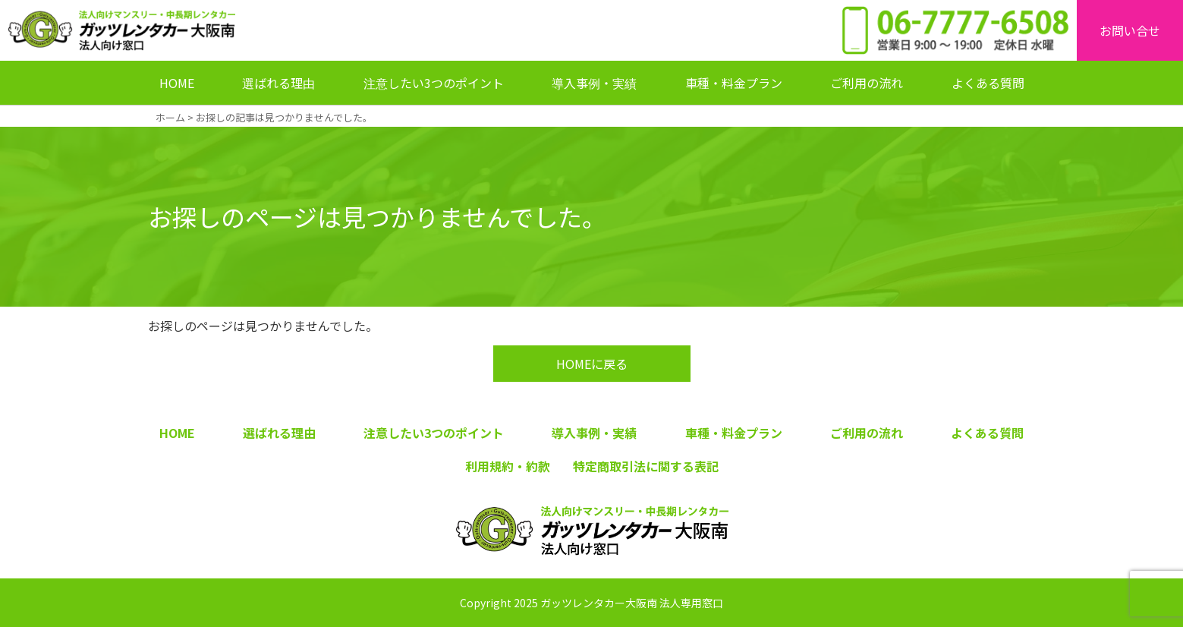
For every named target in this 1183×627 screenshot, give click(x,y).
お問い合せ (1130, 30)
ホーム (170, 117)
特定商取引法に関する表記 (646, 466)
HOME (176, 83)
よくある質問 (988, 83)
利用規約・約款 (507, 466)
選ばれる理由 (278, 83)
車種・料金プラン (733, 83)
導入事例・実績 (594, 83)
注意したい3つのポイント (433, 83)
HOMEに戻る (592, 363)
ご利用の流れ (866, 83)
